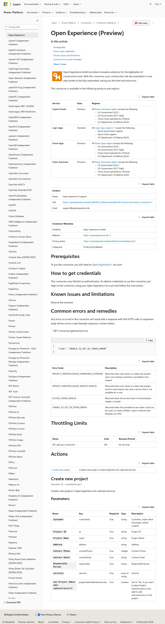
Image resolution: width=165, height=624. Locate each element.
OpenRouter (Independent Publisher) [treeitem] (21, 156)
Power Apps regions (104, 143)
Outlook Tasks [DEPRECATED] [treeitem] (22, 257)
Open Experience (101, 264)
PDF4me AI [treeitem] (14, 412)
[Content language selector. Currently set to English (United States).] (16, 614)
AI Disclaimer (8, 621)
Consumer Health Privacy (86, 621)
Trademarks (125, 621)
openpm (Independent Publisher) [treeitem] (19, 137)
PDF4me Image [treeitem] (16, 439)
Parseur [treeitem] (12, 326)
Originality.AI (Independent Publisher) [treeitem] (21, 244)
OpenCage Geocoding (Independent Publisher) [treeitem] (20, 70)
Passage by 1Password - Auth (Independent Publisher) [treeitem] (22, 350)
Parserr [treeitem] (12, 320)
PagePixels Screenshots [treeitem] (19, 283)
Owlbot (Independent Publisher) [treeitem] (19, 275)
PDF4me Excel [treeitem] (15, 434)
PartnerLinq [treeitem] (14, 342)
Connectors (86, 22)
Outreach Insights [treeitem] (17, 268)
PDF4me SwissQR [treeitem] (17, 451)
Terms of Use (110, 621)
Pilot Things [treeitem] (14, 525)
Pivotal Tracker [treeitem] (15, 577)
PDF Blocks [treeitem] (14, 385)
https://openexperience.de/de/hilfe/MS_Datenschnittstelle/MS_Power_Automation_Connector (107, 202)
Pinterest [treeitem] (13, 536)
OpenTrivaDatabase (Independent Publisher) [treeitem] (20, 197)
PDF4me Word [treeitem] (15, 456)
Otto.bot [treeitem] (13, 251)
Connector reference (106, 22)
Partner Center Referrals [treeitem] (20, 337)
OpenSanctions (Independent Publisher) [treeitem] (22, 165)
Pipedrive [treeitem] (13, 542)
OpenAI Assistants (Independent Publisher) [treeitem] (20, 52)
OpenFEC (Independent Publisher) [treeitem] (19, 98)
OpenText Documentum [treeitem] (20, 178)
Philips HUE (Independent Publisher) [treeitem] (20, 518)
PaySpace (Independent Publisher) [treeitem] (20, 378)
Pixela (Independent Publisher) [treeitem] (23, 592)
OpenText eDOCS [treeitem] (17, 184)
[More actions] (153, 23)
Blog (40, 621)
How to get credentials (64, 51)
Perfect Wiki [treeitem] (14, 490)
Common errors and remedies (67, 59)
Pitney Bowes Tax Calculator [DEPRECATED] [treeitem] (21, 570)
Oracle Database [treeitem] (16, 216)
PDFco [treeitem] (12, 462)
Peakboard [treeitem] (13, 479)
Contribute (53, 621)
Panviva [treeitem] (12, 300)
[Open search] (151, 4)
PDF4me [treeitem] (12, 406)
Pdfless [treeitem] (12, 473)
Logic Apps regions (104, 127)
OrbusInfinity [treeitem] (15, 231)
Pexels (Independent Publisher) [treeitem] (23, 510)
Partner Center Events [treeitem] (19, 331)
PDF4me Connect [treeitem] (17, 423)
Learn (54, 22)
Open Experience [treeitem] (17, 35)
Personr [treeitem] (12, 505)
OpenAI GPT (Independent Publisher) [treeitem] (21, 61)
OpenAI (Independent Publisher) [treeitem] (19, 42)
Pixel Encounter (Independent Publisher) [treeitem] (22, 585)
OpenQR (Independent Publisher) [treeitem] (19, 147)
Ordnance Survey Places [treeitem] (20, 236)
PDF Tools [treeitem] (13, 391)
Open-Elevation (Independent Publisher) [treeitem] (22, 80)
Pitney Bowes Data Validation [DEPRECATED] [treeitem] (22, 561)
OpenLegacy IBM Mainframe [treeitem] (22, 111)
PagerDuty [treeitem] (13, 288)
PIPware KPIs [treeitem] (15, 553)
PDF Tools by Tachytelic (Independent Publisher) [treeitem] (20, 399)
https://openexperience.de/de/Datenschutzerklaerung (108, 241)
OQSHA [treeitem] (12, 210)
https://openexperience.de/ (96, 235)
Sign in (158, 3)
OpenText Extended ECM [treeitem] (20, 190)
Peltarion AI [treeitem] (14, 484)
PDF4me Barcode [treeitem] (17, 417)
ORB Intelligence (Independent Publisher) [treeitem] (23, 223)
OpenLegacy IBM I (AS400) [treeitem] (21, 106)
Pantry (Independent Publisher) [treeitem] (23, 294)
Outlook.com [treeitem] (15, 262)
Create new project (61, 469)
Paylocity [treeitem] (13, 370)
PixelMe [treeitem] (12, 598)
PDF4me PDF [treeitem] (15, 445)
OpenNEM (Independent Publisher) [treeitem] (20, 119)
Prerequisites (59, 47)
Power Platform (69, 22)
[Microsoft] (6, 4)
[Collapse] (37, 20)
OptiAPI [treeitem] (12, 205)
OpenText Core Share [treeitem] (18, 173)
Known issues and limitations (66, 55)
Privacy (65, 621)
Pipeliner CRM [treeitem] (15, 548)
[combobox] (21, 27)
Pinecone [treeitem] (13, 531)
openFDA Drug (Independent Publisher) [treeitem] (22, 89)
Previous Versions (26, 621)
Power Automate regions (106, 109)
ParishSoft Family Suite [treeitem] (19, 314)
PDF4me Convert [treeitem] (17, 428)
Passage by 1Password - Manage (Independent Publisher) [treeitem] (20, 361)
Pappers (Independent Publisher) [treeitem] (19, 307)
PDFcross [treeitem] (13, 467)
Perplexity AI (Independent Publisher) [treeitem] (21, 497)
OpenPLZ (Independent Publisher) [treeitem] (19, 128)
